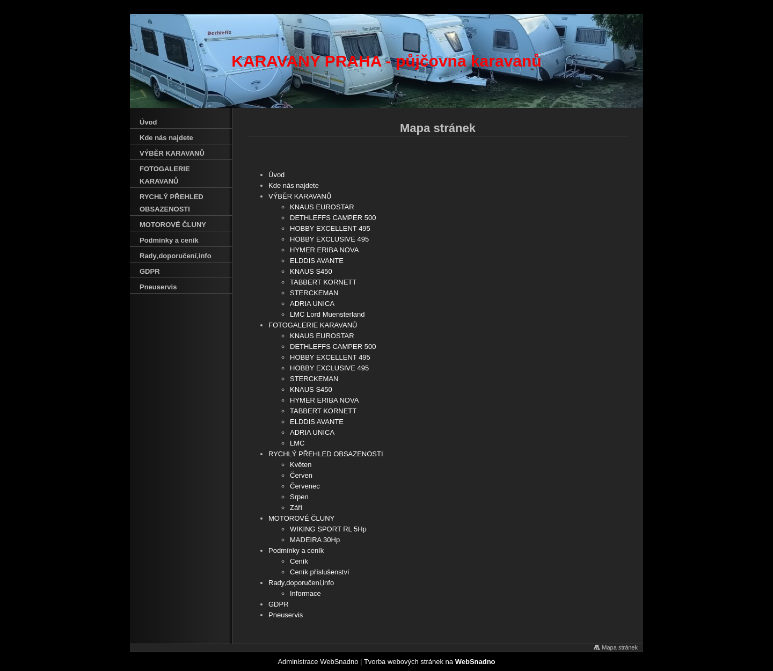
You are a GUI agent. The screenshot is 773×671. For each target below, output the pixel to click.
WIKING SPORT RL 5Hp (328, 529)
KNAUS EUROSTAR (322, 207)
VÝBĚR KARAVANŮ (299, 196)
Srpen (299, 497)
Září (296, 508)
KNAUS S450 (311, 271)
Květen (300, 465)
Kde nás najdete (293, 185)
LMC (297, 443)
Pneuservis (285, 615)
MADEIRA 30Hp (315, 540)
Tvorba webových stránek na (429, 662)
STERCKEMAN (314, 293)
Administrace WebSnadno (318, 662)
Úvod (276, 175)
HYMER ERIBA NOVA (324, 250)
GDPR (278, 604)
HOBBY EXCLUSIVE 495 (329, 239)
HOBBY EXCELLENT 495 (330, 228)
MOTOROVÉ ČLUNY (301, 518)
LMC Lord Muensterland (327, 314)
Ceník (299, 561)
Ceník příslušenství (319, 572)
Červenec (305, 486)
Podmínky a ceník (296, 550)
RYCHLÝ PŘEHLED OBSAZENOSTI (325, 454)
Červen (301, 475)
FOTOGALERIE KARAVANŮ (312, 325)
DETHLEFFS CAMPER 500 (333, 218)
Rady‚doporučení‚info (301, 583)
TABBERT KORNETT (323, 282)
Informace (305, 593)
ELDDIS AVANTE (317, 261)
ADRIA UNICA (312, 304)
